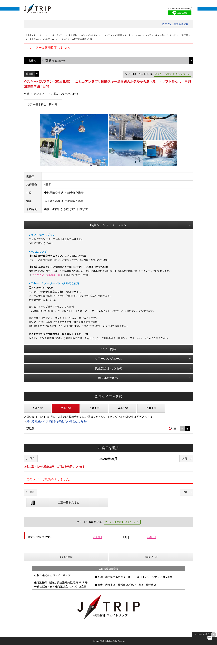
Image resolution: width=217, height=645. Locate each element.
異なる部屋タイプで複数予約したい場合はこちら (56, 421)
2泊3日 (97, 537)
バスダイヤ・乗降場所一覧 (46, 275)
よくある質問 (66, 557)
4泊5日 (151, 537)
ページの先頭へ (204, 634)
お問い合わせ (151, 557)
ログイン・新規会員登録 (175, 24)
